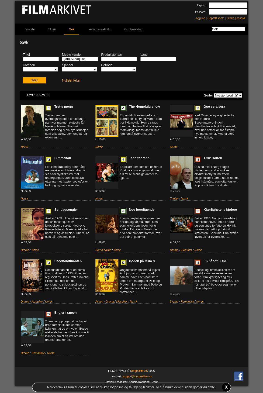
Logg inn (199, 18)
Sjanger (67, 65)
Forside (29, 29)
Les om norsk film (99, 29)
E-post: (201, 5)
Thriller (174, 198)
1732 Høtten (213, 158)
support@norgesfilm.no (137, 376)
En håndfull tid (215, 261)
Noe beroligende (142, 209)
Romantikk (187, 301)
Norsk (24, 147)
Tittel (26, 54)
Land (144, 54)
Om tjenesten (133, 29)
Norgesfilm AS (139, 370)
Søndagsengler (66, 209)
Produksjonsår (111, 54)
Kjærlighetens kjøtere (220, 209)
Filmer (52, 29)
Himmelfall (62, 158)
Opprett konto (216, 18)
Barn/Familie (103, 250)
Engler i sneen (65, 312)
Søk (71, 29)
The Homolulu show (144, 106)
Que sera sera (214, 106)
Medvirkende (71, 54)
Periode (106, 65)
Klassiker (186, 250)
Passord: (200, 12)
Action (99, 301)
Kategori (29, 65)
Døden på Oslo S (142, 261)
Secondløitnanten (68, 261)
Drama (25, 250)
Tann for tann (139, 158)
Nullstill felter (71, 80)
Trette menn (63, 106)
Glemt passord (236, 18)
